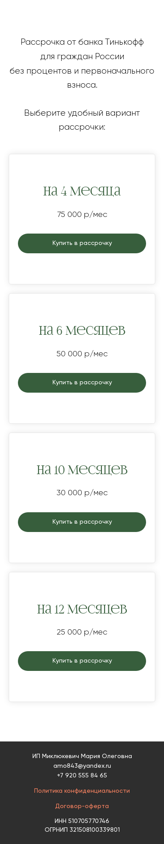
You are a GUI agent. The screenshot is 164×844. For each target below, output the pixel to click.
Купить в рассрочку (82, 243)
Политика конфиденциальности (82, 791)
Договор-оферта (82, 806)
